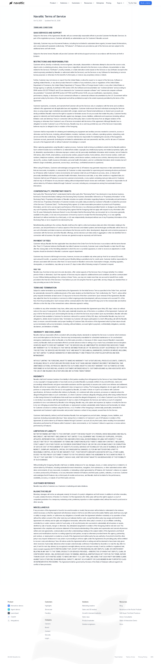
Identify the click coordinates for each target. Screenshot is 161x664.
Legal (47, 638)
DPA (152, 657)
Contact (47, 631)
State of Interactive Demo (128, 620)
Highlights (48, 606)
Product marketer (88, 620)
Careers (48, 624)
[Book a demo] (145, 3)
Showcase (48, 609)
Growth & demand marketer (91, 613)
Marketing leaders (88, 606)
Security (48, 635)
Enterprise (100, 3)
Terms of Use (130, 657)
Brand (47, 627)
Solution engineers (88, 624)
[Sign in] (121, 3)
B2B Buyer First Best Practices (130, 613)
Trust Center (119, 657)
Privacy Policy (142, 657)
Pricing (108, 3)
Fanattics (48, 613)
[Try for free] (132, 3)
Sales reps (86, 617)
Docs (121, 624)
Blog (121, 606)
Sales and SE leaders (89, 609)
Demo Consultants (126, 617)
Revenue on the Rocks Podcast (131, 609)
